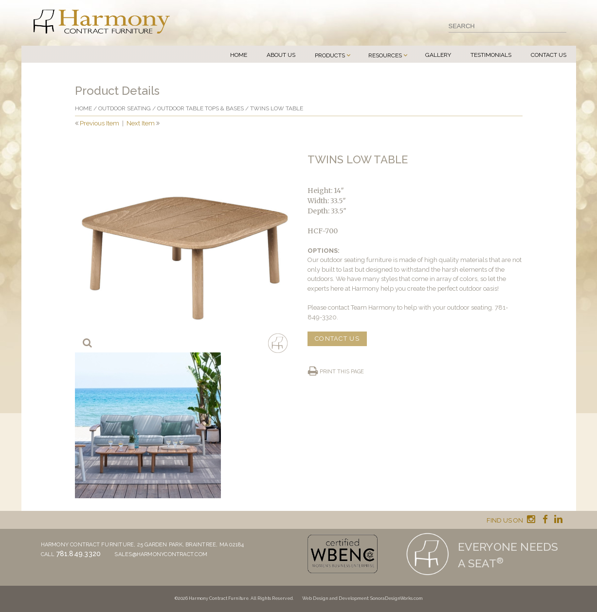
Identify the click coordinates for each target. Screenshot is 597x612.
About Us (281, 55)
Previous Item (99, 123)
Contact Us (548, 55)
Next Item (141, 123)
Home (238, 55)
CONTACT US (337, 338)
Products (330, 55)
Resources (385, 55)
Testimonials (490, 55)
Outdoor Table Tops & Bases (200, 108)
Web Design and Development (335, 598)
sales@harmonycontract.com (160, 554)
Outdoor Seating (124, 108)
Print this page (342, 371)
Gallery (438, 55)
